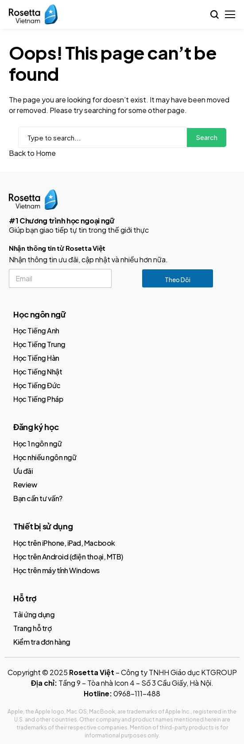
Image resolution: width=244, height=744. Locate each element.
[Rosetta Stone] (33, 14)
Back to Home (32, 153)
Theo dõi (177, 279)
